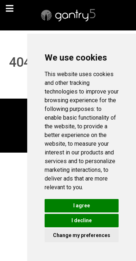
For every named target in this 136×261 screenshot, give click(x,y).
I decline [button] (81, 220)
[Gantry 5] (68, 15)
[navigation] (9, 8)
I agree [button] (81, 205)
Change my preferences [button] (81, 235)
